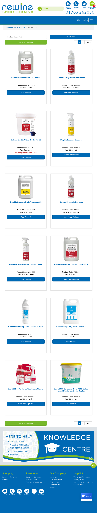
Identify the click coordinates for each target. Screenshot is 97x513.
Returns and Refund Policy (83, 482)
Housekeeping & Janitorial (15, 27)
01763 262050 (80, 12)
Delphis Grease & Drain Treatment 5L (25, 202)
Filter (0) (71, 37)
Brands (5, 480)
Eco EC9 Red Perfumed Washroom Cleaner (26, 389)
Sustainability (55, 485)
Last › (88, 42)
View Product (26, 92)
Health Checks (31, 480)
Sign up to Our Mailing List (36, 482)
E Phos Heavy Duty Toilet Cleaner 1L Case (25, 326)
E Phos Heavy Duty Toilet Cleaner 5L (71, 326)
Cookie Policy (78, 485)
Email (84, 4)
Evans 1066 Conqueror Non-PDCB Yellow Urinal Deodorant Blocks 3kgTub (71, 390)
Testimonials (54, 482)
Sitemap (53, 487)
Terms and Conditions (82, 477)
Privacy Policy (78, 480)
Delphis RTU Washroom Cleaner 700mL (25, 264)
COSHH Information (33, 477)
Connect (41, 492)
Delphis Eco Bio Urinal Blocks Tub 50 (26, 140)
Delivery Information (9, 477)
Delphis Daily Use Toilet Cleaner (71, 77)
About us (53, 477)
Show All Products (26, 42)
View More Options (71, 92)
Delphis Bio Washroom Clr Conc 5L (25, 77)
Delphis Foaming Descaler (71, 140)
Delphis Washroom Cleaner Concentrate (71, 264)
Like (34, 492)
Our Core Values (56, 480)
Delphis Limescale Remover (71, 202)
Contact (76, 4)
